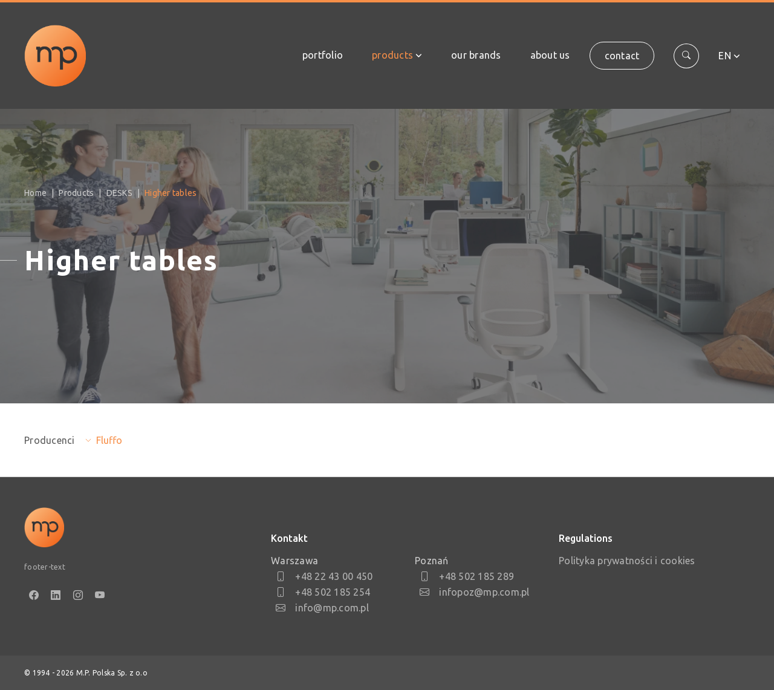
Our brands (476, 55)
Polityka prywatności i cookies (627, 560)
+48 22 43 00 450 (324, 576)
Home (35, 193)
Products (392, 55)
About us (550, 55)
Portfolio (322, 55)
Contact (622, 55)
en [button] (724, 55)
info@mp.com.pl (322, 607)
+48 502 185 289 (467, 576)
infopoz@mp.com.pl (475, 592)
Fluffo (109, 440)
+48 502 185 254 (323, 592)
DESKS (119, 193)
